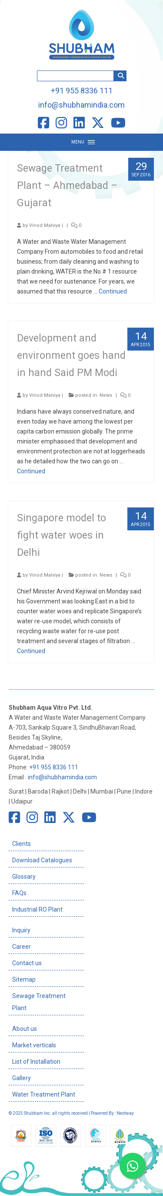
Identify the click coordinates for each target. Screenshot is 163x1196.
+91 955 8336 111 (82, 90)
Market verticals (34, 1045)
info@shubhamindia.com (81, 104)
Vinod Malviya (44, 225)
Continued (113, 291)
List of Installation (36, 1061)
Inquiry (21, 930)
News (106, 395)
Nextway (125, 1113)
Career (21, 946)
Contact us (27, 963)
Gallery (21, 1078)
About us (24, 1028)
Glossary (24, 876)
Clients (21, 843)
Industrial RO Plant (37, 909)
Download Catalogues (42, 860)
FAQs (19, 893)
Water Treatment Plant (43, 1094)
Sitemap (24, 979)
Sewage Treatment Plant (39, 1001)
